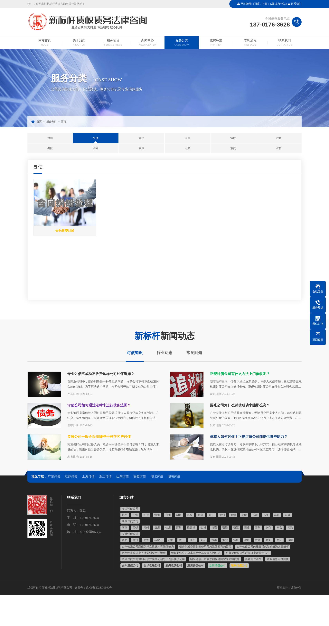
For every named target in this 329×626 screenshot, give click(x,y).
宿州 (246, 540)
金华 (200, 515)
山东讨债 (122, 476)
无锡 (135, 527)
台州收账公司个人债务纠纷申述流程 (144, 552)
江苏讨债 (71, 476)
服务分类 (181, 43)
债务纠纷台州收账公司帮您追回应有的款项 (205, 546)
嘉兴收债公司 (173, 565)
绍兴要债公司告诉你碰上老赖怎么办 (248, 552)
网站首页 (44, 43)
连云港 (191, 527)
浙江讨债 (105, 476)
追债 (187, 138)
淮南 (214, 540)
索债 (233, 148)
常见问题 (194, 352)
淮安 (214, 527)
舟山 (211, 515)
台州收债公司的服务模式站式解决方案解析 (263, 546)
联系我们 (296, 3)
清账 (96, 148)
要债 (63, 121)
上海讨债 (88, 476)
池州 (171, 540)
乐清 (255, 515)
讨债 (50, 138)
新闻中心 (147, 43)
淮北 (225, 540)
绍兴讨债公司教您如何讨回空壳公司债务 (215, 559)
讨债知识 (135, 352)
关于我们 (79, 43)
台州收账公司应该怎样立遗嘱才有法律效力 (148, 546)
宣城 (257, 540)
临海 (265, 515)
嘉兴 (190, 515)
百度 (257, 3)
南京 (124, 527)
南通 (246, 527)
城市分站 (280, 3)
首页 (39, 121)
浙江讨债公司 (130, 508)
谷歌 (265, 3)
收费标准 (216, 43)
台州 (168, 515)
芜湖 (146, 540)
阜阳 (279, 540)
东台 (279, 527)
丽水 (233, 515)
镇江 (236, 527)
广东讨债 (54, 476)
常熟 (290, 527)
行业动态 (164, 352)
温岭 (276, 515)
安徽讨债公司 (130, 533)
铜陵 (290, 540)
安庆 (203, 540)
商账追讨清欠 (253, 559)
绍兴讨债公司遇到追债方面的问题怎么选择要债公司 (153, 559)
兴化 (268, 527)
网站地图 (246, 3)
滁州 (192, 540)
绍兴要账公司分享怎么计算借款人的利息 (195, 552)
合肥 (124, 540)
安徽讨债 (139, 476)
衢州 (222, 515)
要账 (50, 148)
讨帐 (279, 148)
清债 (233, 138)
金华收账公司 (152, 565)
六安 (268, 540)
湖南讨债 (174, 476)
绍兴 (146, 515)
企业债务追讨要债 (278, 559)
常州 (146, 527)
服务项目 (113, 43)
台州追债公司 (130, 565)
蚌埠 (236, 540)
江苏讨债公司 (130, 521)
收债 (141, 138)
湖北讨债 (157, 476)
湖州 (179, 515)
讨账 (279, 138)
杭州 (124, 515)
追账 (187, 148)
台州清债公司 (217, 565)
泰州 (257, 527)
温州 (157, 515)
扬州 (157, 527)
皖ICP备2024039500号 (99, 587)
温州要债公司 (195, 565)
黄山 (181, 540)
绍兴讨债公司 (239, 565)
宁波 (135, 515)
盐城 (203, 527)
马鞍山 (158, 540)
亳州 (135, 540)
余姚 (244, 515)
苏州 (179, 527)
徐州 (168, 527)
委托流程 (250, 43)
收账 (141, 148)
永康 (287, 515)
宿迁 (225, 527)
